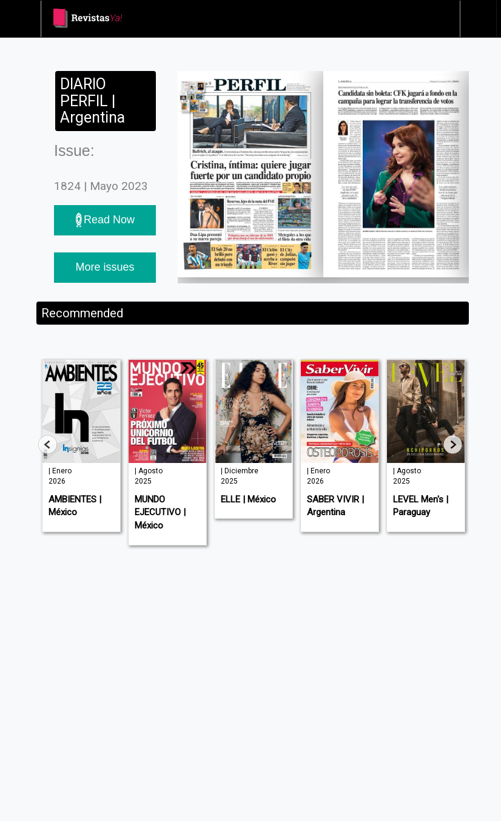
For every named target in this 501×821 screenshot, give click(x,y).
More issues (104, 267)
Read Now (105, 220)
